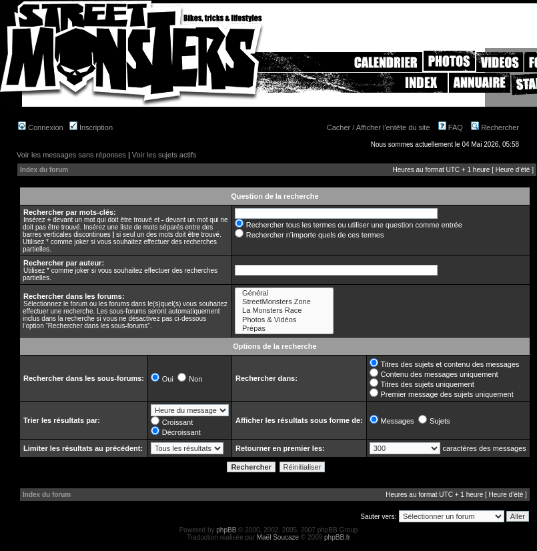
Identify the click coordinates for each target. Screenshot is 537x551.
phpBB (226, 530)
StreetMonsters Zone (284, 302)
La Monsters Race (284, 310)
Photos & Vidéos (284, 320)
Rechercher (495, 127)
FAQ (450, 127)
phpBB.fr (337, 537)
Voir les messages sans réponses (71, 155)
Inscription (91, 127)
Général (284, 293)
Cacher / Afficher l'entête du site (378, 127)
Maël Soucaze (278, 537)
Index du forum (44, 169)
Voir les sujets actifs (164, 155)
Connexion (40, 127)
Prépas (284, 328)
